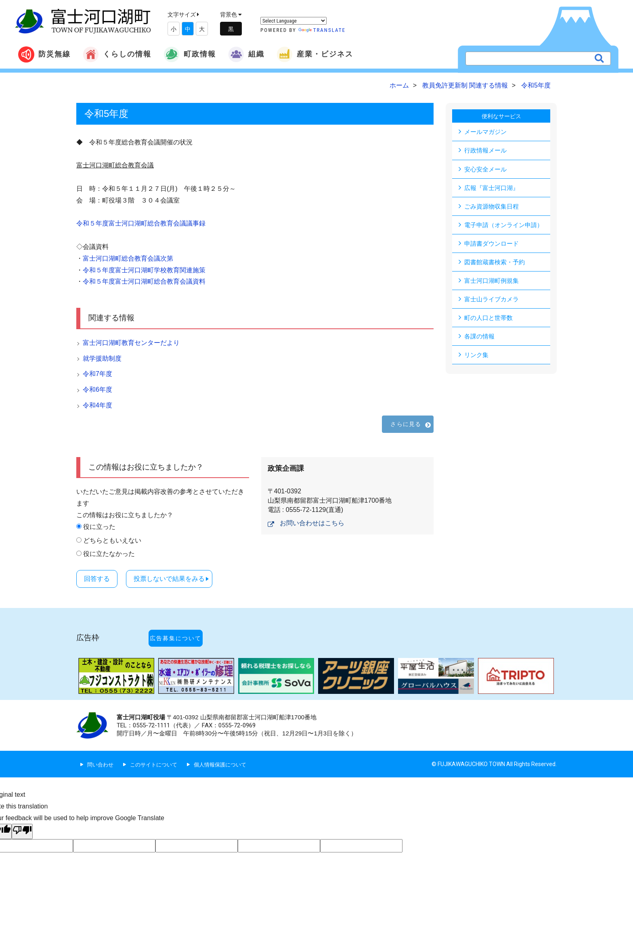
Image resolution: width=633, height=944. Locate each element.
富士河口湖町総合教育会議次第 (128, 258)
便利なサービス (501, 116)
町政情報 (189, 54)
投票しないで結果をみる (185, 577)
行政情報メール (486, 150)
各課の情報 (480, 340)
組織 (246, 54)
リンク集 (477, 359)
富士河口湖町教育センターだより (131, 342)
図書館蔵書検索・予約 (496, 264)
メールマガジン (486, 131)
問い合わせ (101, 749)
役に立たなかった (109, 553)
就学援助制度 (102, 358)
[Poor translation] (22, 816)
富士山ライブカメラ (493, 302)
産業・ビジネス (315, 54)
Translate (322, 30)
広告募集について (188, 629)
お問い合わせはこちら (312, 523)
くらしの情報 (117, 54)
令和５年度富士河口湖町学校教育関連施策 (144, 270)
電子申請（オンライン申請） (506, 226)
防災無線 (44, 54)
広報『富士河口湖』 (493, 188)
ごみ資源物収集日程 (493, 207)
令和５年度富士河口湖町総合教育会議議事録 (140, 223)
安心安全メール (486, 169)
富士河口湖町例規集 (493, 283)
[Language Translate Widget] (293, 21)
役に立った (99, 526)
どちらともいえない (112, 540)
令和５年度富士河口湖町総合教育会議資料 (144, 281)
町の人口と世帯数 (490, 321)
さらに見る (405, 424)
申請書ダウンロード (493, 245)
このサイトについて (157, 749)
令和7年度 (97, 373)
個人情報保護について (227, 749)
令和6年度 (97, 389)
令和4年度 (97, 405)
